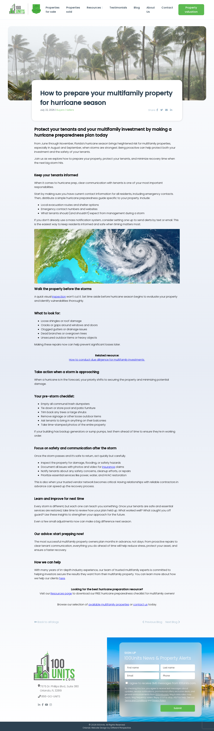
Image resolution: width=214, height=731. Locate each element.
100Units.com (162, 694)
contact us (140, 604)
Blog (137, 8)
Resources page (61, 593)
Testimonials (118, 8)
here (62, 578)
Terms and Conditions (136, 700)
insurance (108, 467)
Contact (167, 8)
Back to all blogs (46, 622)
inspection (59, 297)
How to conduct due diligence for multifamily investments (107, 360)
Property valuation (191, 10)
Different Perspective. (121, 727)
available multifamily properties (108, 604)
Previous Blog (152, 622)
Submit (178, 708)
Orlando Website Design (95, 727)
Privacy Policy (159, 700)
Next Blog (173, 622)
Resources (94, 8)
